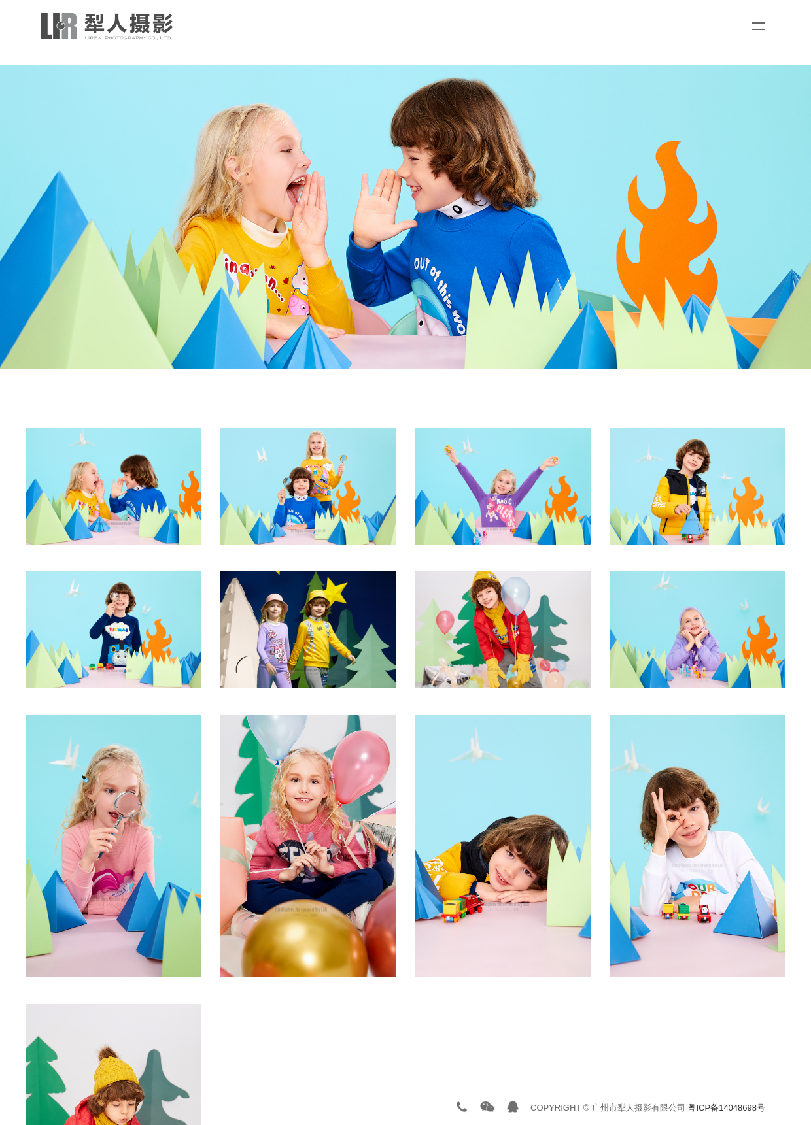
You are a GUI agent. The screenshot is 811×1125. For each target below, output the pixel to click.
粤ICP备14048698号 (726, 1108)
